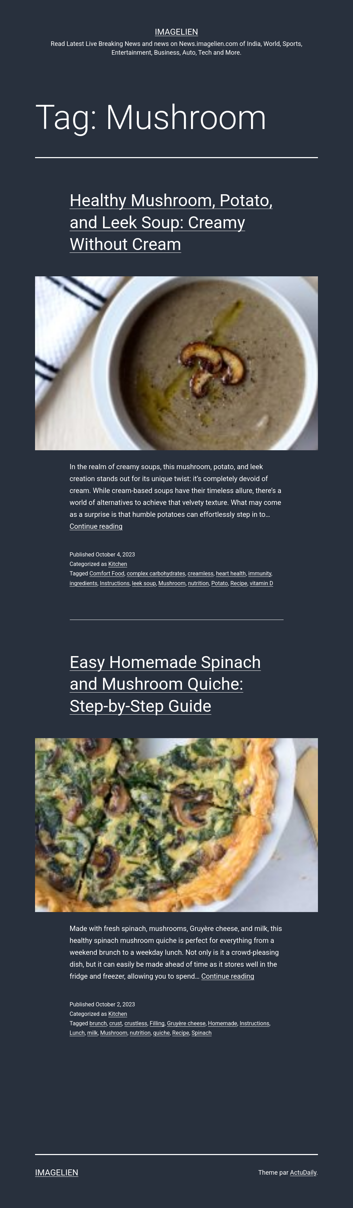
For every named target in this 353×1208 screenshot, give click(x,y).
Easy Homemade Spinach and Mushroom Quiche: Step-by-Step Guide (165, 684)
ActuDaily (303, 1172)
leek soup (144, 583)
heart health (231, 573)
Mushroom (171, 583)
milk (92, 1033)
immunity (259, 573)
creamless (200, 573)
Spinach (202, 1033)
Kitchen (117, 564)
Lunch (77, 1033)
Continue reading (96, 526)
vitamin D (261, 583)
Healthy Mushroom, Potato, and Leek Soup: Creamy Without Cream (171, 222)
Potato (219, 583)
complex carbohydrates (156, 573)
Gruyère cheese (186, 1023)
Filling (157, 1023)
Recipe (238, 583)
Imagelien (176, 32)
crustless (135, 1023)
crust (115, 1023)
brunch (98, 1023)
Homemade (222, 1023)
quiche (161, 1033)
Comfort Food (106, 573)
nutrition (198, 583)
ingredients (83, 583)
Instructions (115, 583)
